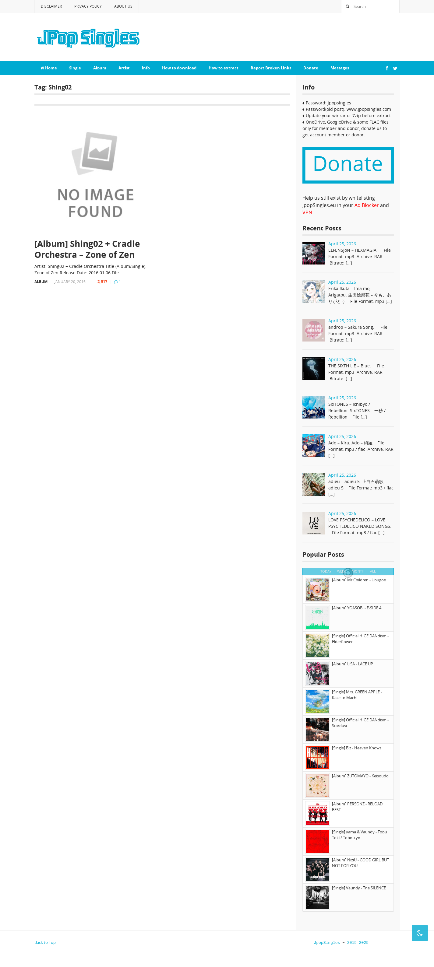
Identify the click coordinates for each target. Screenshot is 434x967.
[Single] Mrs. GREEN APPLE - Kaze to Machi (357, 695)
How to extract (223, 68)
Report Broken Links (271, 68)
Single (75, 68)
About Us (123, 6)
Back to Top (45, 942)
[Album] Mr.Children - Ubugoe (359, 580)
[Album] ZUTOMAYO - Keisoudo (360, 776)
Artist (124, 68)
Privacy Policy (88, 6)
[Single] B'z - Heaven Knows (356, 748)
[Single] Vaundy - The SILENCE (359, 888)
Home (49, 68)
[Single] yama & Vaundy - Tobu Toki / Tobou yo (359, 835)
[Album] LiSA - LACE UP (352, 664)
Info (146, 68)
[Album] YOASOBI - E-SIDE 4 (356, 608)
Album (99, 68)
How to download (179, 68)
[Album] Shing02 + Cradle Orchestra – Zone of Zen (87, 249)
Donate (310, 68)
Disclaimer (51, 6)
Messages (339, 68)
